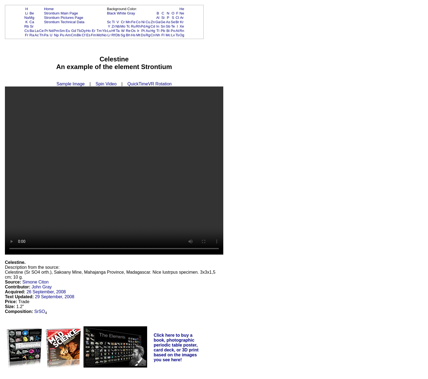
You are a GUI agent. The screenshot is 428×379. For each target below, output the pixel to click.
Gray (131, 13)
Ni (143, 22)
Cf (83, 35)
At (177, 31)
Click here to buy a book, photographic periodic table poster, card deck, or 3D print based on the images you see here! (176, 347)
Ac (37, 35)
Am (68, 35)
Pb (163, 31)
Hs (133, 35)
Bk (79, 35)
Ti (113, 22)
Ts (177, 35)
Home (49, 9)
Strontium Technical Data (64, 22)
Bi (168, 31)
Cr (123, 22)
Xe (182, 26)
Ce (41, 31)
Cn (152, 35)
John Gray (42, 287)
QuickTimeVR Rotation (149, 84)
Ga (157, 22)
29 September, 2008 (54, 296)
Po (173, 31)
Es (88, 35)
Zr (113, 26)
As (168, 22)
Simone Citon (35, 282)
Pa (46, 35)
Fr (26, 35)
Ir (138, 31)
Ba (31, 31)
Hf (113, 31)
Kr (181, 22)
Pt (143, 31)
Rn (182, 31)
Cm (74, 35)
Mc (168, 35)
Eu (68, 31)
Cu (147, 22)
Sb (168, 26)
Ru (133, 26)
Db (117, 35)
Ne (182, 13)
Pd (143, 26)
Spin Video (106, 84)
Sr (32, 26)
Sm (62, 31)
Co (138, 22)
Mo (123, 26)
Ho (88, 31)
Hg (152, 31)
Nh (158, 35)
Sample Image (71, 84)
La (37, 31)
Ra (31, 35)
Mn (128, 22)
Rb (26, 26)
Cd (152, 26)
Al (157, 18)
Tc (128, 26)
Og (181, 35)
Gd (73, 31)
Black (111, 13)
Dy (83, 31)
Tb (79, 31)
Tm (99, 31)
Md (99, 35)
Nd (51, 31)
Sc (109, 22)
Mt (138, 35)
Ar (181, 18)
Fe (133, 22)
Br (177, 22)
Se (173, 22)
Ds (143, 35)
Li (26, 13)
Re (128, 31)
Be (31, 13)
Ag (147, 26)
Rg (147, 35)
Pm (56, 31)
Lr (109, 35)
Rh (138, 26)
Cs (26, 31)
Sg (123, 35)
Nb (117, 26)
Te (173, 26)
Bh (128, 35)
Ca (31, 22)
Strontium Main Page (61, 13)
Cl (177, 18)
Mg (31, 18)
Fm (93, 35)
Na (26, 18)
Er (93, 31)
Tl (157, 31)
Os (133, 31)
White (121, 13)
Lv (173, 35)
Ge (162, 22)
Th (41, 35)
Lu (109, 31)
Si (163, 18)
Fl (162, 35)
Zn (153, 22)
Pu (62, 35)
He (182, 9)
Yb (104, 31)
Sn (163, 26)
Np (56, 35)
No (104, 35)
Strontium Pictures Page (63, 18)
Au (147, 31)
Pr (46, 31)
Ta (118, 31)
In (157, 26)
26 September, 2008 (46, 292)
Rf (113, 35)
